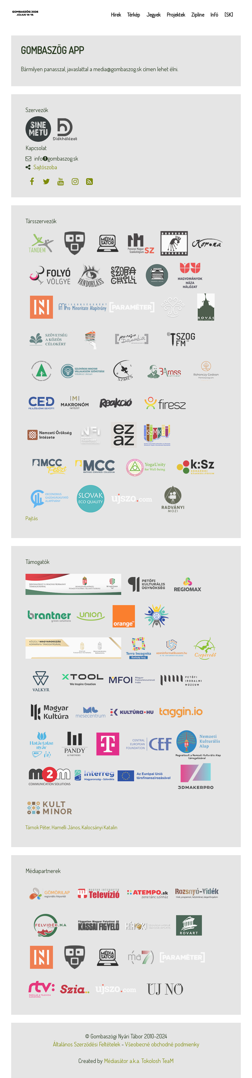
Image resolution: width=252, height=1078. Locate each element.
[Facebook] (33, 181)
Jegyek (153, 14)
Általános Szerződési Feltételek (86, 1044)
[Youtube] (61, 181)
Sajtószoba (45, 167)
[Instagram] (76, 181)
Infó (214, 14)
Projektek (176, 14)
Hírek (116, 14)
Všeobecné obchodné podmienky (162, 1044)
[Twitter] (47, 181)
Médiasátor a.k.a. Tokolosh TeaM (139, 1060)
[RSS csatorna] (89, 181)
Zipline (197, 14)
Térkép (133, 14)
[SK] (229, 14)
